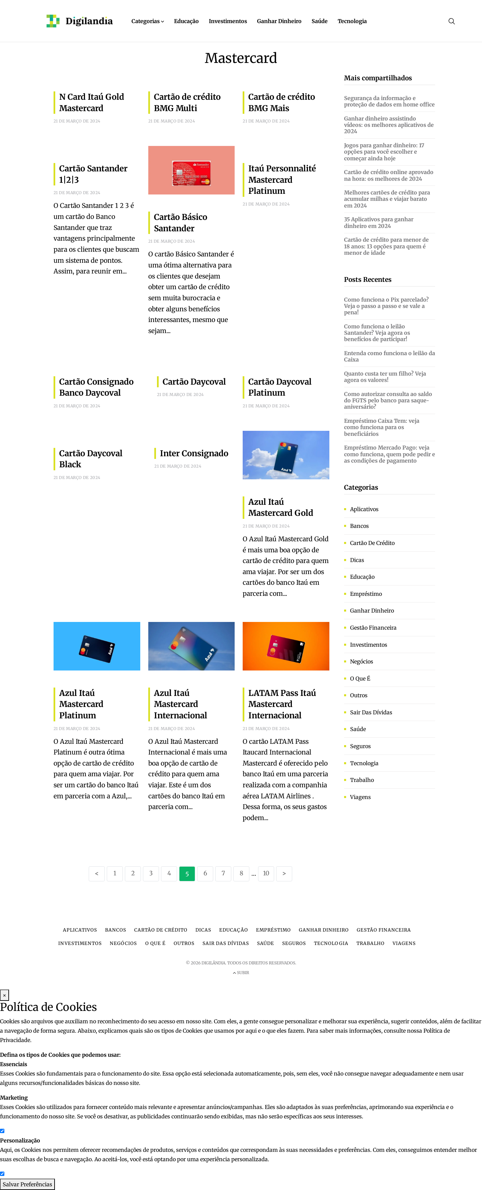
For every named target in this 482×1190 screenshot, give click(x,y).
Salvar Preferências (27, 1184)
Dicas (357, 560)
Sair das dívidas (371, 712)
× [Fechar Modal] (4, 995)
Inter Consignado (194, 453)
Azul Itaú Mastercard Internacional (180, 704)
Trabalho (362, 780)
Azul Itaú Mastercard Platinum (81, 704)
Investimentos (228, 21)
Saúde (320, 21)
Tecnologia (352, 21)
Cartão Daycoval (194, 382)
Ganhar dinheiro (372, 610)
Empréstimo (366, 593)
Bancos (359, 526)
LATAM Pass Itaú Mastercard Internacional (282, 704)
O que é (360, 678)
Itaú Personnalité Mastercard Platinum (282, 179)
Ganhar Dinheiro (279, 21)
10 (266, 873)
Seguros (360, 746)
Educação (186, 21)
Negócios (361, 661)
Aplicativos (364, 509)
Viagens (360, 797)
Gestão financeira (373, 627)
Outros (359, 695)
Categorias (148, 21)
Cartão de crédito (372, 543)
